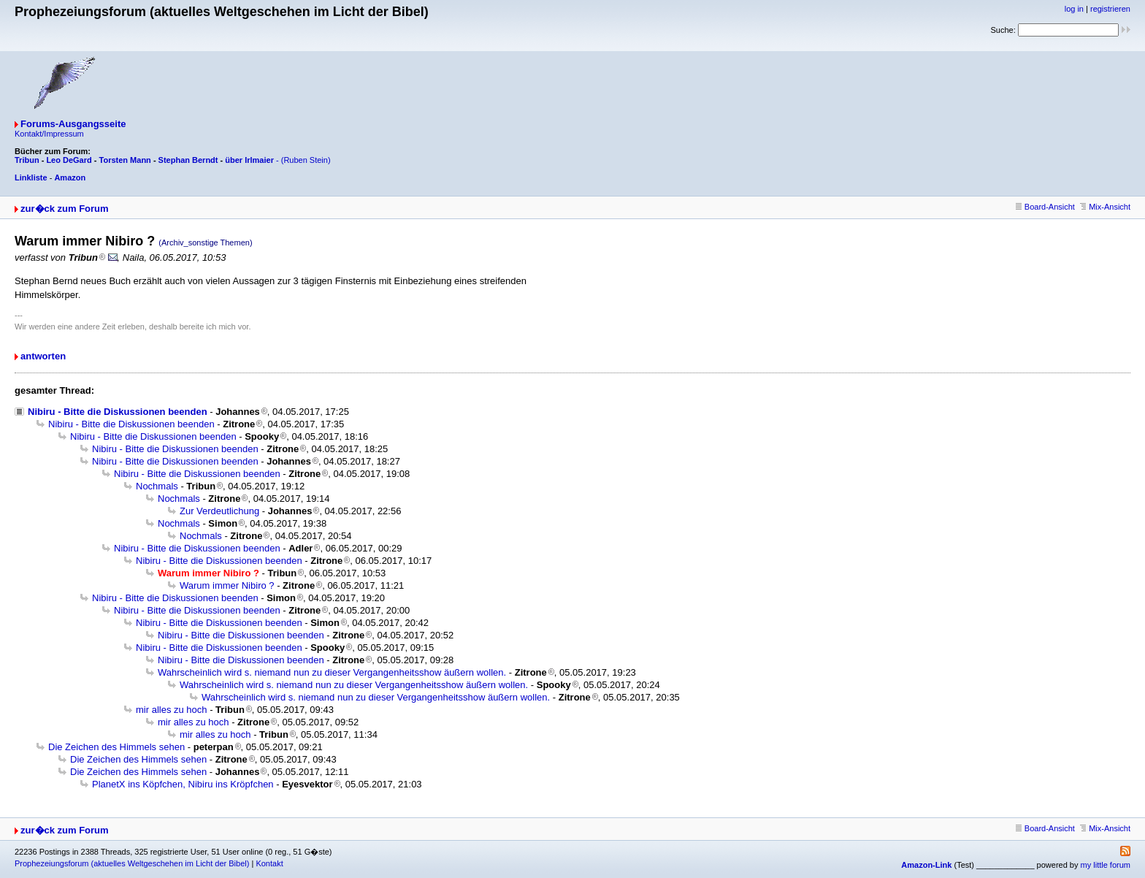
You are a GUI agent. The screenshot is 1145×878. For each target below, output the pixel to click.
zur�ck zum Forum (64, 208)
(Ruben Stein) (306, 160)
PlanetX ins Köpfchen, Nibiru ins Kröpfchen (183, 784)
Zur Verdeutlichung (219, 510)
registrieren (1110, 8)
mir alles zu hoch (171, 709)
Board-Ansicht (1045, 206)
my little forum (1105, 864)
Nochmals (157, 486)
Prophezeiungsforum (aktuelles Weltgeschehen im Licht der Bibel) (132, 863)
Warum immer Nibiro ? (227, 585)
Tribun (27, 160)
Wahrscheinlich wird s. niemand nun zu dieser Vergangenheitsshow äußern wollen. (332, 672)
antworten (43, 356)
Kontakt (269, 863)
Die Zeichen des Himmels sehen (116, 746)
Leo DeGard (68, 160)
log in (1074, 8)
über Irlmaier (249, 160)
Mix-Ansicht (1105, 206)
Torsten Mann (125, 160)
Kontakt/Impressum (49, 133)
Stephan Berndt (188, 160)
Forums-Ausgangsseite (73, 123)
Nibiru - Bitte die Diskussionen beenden (117, 411)
